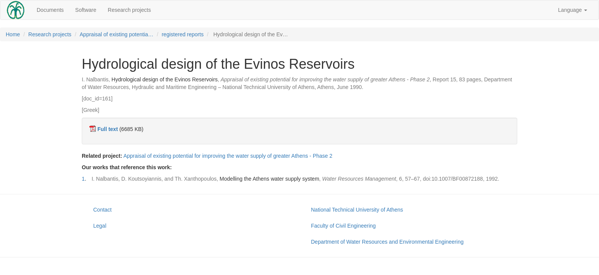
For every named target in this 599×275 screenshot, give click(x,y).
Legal (99, 226)
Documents (50, 10)
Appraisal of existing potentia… (117, 34)
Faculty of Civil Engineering (343, 226)
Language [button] (572, 10)
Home (13, 34)
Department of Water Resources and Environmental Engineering (387, 242)
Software (85, 10)
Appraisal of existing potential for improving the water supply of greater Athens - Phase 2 (227, 156)
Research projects (129, 10)
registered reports (183, 34)
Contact (102, 210)
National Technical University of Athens (357, 210)
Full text (107, 129)
